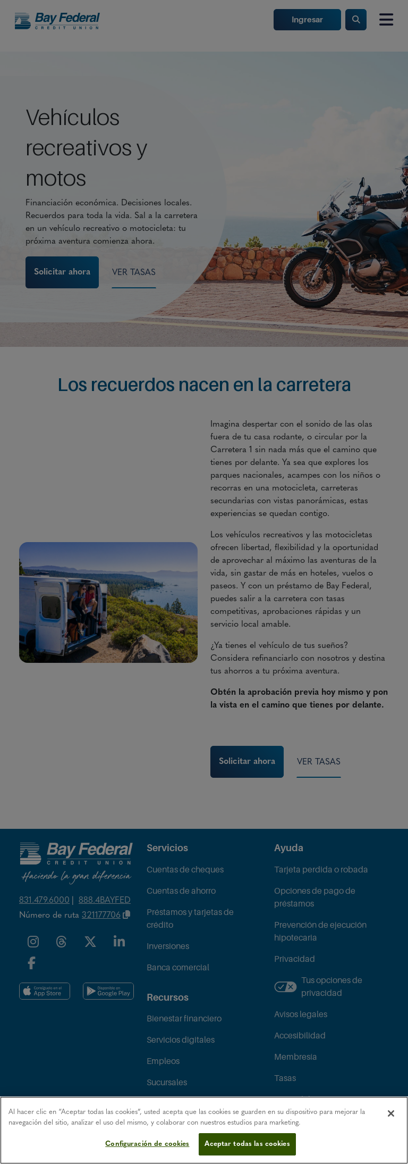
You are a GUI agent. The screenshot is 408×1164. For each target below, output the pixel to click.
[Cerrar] (391, 1113)
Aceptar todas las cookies (247, 1144)
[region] (204, 1130)
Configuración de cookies (147, 1144)
